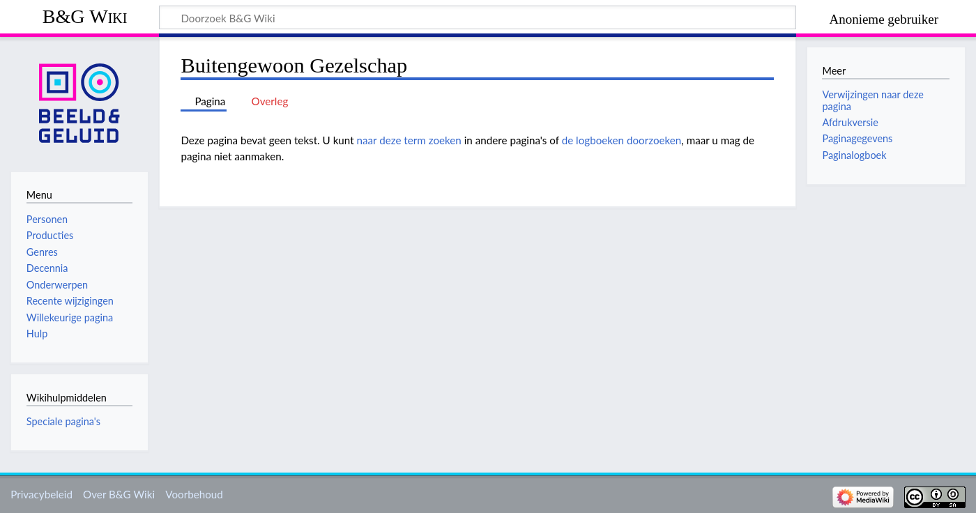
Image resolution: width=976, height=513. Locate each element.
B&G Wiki (85, 16)
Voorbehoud (193, 494)
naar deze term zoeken (409, 140)
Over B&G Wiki (119, 494)
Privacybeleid (41, 494)
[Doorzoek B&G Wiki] (477, 17)
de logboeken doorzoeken (622, 140)
